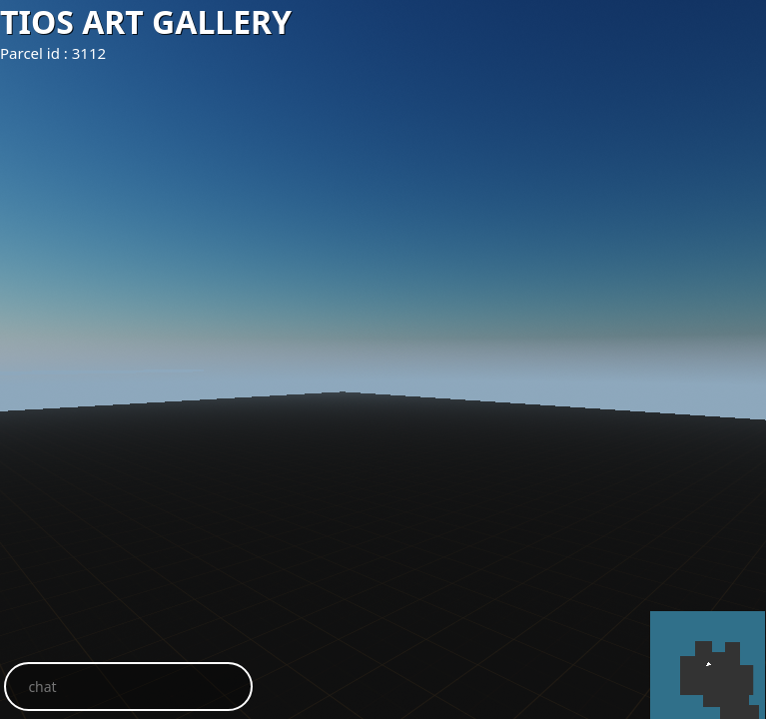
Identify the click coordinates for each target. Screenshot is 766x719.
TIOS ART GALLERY (146, 21)
